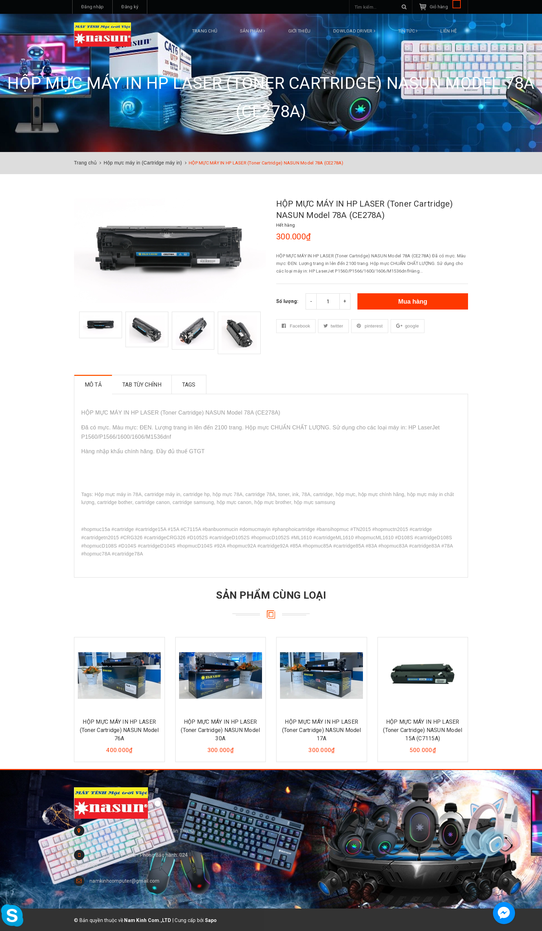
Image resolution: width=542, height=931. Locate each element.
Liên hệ (448, 31)
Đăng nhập (92, 6)
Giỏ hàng (445, 6)
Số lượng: (287, 301)
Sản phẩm (252, 31)
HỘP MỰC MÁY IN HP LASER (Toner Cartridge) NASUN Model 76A (119, 730)
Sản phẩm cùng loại (271, 595)
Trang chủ (204, 31)
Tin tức (408, 31)
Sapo (211, 920)
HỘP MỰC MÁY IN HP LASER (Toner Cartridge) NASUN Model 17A (321, 730)
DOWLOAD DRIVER (354, 31)
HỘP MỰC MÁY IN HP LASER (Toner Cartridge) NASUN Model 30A (220, 730)
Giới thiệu (299, 31)
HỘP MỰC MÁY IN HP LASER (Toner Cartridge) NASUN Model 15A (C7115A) (422, 730)
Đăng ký (129, 6)
